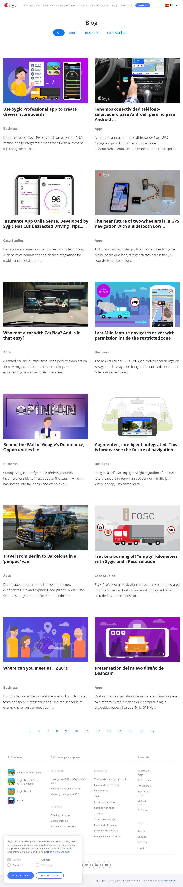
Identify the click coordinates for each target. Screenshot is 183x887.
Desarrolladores (99, 5)
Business (92, 33)
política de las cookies (56, 851)
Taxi (96, 796)
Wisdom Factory (166, 880)
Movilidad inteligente (105, 824)
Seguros (98, 813)
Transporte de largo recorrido (110, 779)
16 (141, 731)
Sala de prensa (142, 802)
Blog (114, 5)
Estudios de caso (60, 815)
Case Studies (116, 33)
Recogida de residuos (106, 830)
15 (130, 731)
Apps (72, 33)
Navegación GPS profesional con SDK (69, 781)
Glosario (142, 842)
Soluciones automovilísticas (66, 788)
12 (98, 731)
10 (76, 731)
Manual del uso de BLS (63, 826)
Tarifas (141, 831)
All (59, 33)
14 (120, 731)
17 (152, 731)
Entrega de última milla (106, 784)
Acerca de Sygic (143, 772)
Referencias (144, 780)
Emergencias (101, 790)
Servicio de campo (104, 802)
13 (109, 731)
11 (87, 731)
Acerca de (126, 5)
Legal (141, 848)
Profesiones (144, 785)
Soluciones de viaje (104, 819)
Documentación (59, 820)
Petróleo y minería (104, 807)
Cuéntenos (143, 810)
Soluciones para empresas (58, 5)
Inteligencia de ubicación (107, 836)
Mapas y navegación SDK (65, 794)
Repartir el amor (143, 793)
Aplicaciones (30, 5)
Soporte (82, 5)
